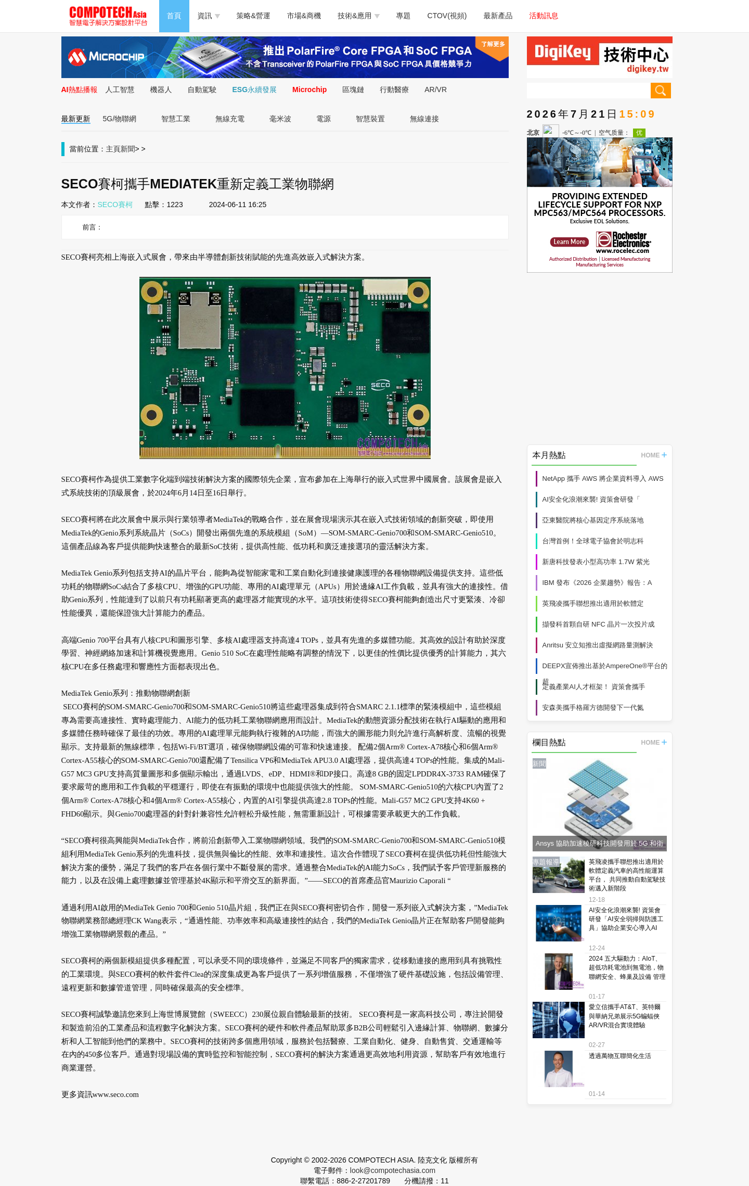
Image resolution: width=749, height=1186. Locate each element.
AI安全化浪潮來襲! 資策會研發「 (592, 499)
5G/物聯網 (120, 118)
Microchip (309, 89)
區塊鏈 (353, 89)
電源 (323, 118)
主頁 (113, 149)
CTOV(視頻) (447, 15)
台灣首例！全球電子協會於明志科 (593, 541)
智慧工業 (175, 118)
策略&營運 (253, 15)
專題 (403, 15)
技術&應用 (358, 15)
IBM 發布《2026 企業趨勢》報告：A (597, 582)
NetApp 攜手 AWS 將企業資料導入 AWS (603, 478)
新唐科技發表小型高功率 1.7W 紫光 (596, 562)
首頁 (174, 15)
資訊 (209, 15)
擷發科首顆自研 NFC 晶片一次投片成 (599, 624)
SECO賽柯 (115, 204)
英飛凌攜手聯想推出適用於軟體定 (593, 603)
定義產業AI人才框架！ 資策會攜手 (594, 687)
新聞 (128, 149)
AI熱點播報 (79, 89)
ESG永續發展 (255, 89)
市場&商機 (304, 15)
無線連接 (424, 118)
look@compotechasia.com (392, 1170)
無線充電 (229, 118)
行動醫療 (394, 89)
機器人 (161, 89)
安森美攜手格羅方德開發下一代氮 (593, 707)
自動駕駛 (202, 89)
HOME (654, 455)
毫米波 (280, 118)
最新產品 (498, 15)
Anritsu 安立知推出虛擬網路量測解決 (598, 645)
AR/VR (435, 89)
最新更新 (76, 118)
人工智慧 (120, 89)
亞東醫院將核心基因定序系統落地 (593, 520)
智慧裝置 (370, 118)
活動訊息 (544, 15)
